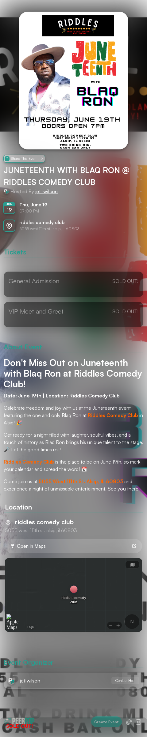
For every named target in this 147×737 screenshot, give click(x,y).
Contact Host (125, 680)
